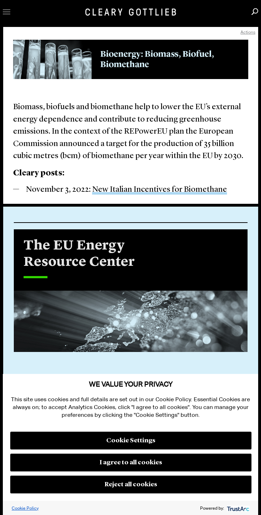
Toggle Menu (6, 12)
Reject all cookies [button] (130, 484)
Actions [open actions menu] (247, 32)
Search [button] (254, 11)
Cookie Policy (25, 508)
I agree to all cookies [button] (131, 462)
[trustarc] (237, 508)
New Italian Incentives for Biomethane (159, 190)
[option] (131, 293)
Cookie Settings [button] (130, 440)
